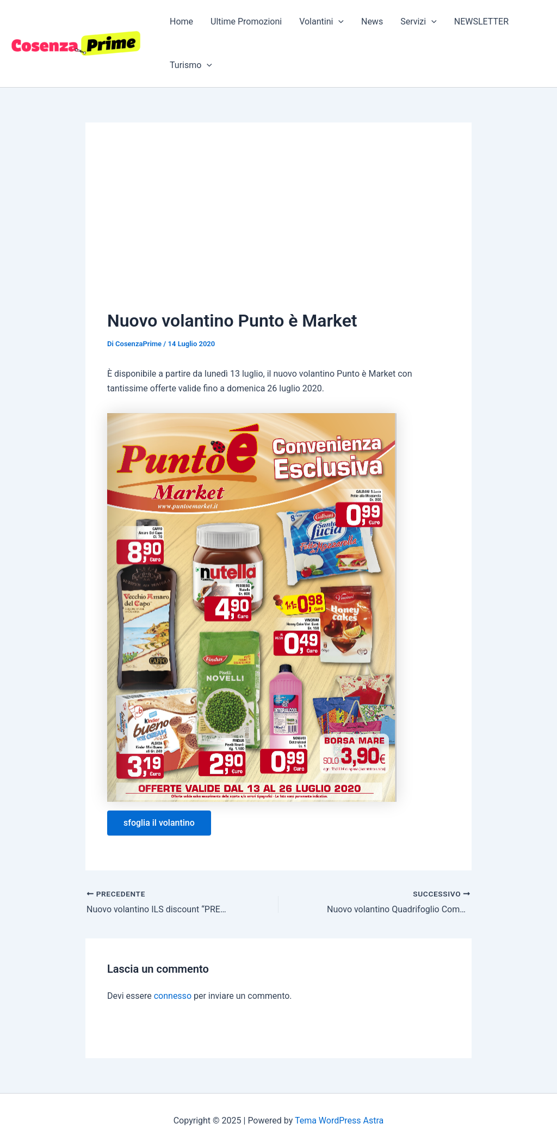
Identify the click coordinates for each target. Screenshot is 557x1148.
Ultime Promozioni (246, 21)
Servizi (418, 22)
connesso (172, 996)
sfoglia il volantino (159, 823)
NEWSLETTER (481, 21)
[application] (338, 22)
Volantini (321, 22)
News (372, 21)
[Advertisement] (278, 226)
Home (181, 21)
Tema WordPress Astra (339, 1120)
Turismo (191, 65)
